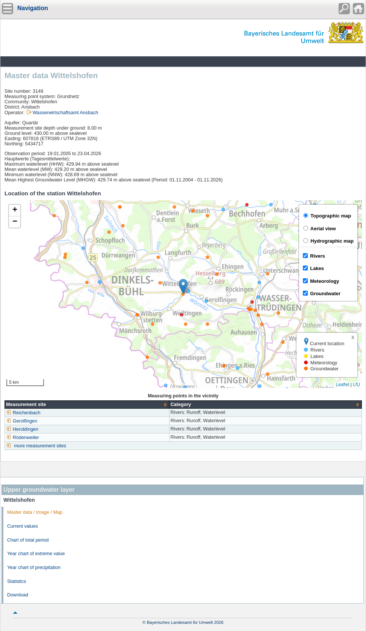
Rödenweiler (22, 437)
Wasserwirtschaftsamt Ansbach (65, 112)
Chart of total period (28, 540)
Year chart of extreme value (36, 553)
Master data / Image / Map (34, 512)
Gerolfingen (21, 421)
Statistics (16, 581)
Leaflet (342, 384)
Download (17, 595)
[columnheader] (87, 405)
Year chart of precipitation (33, 567)
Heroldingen (22, 429)
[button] (183, 286)
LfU (356, 384)
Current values (22, 526)
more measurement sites (40, 445)
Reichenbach (23, 412)
